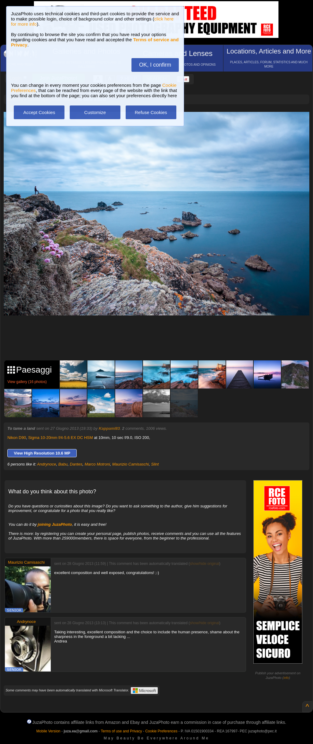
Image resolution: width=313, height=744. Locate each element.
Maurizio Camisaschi (130, 464)
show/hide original (204, 564)
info (286, 678)
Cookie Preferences (161, 731)
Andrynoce (46, 464)
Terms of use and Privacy (121, 731)
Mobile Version (48, 731)
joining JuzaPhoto (55, 524)
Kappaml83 (109, 428)
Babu (63, 464)
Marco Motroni (97, 464)
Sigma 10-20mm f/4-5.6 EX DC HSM (60, 437)
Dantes (76, 464)
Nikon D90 (16, 437)
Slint (155, 464)
